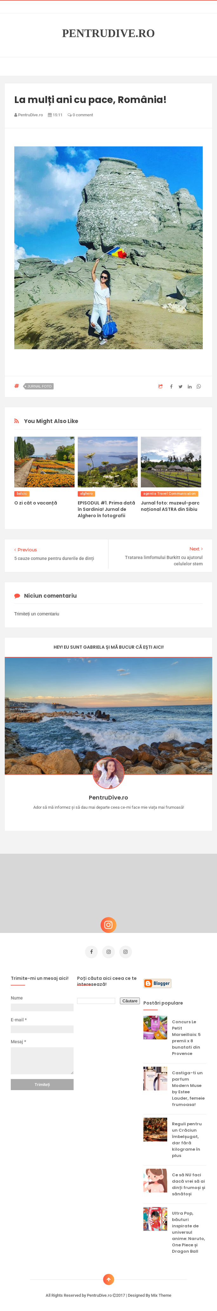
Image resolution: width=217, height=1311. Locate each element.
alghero (86, 494)
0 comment (80, 114)
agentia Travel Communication (169, 494)
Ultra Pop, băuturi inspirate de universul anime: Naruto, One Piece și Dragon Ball (188, 1231)
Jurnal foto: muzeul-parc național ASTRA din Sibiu (170, 506)
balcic (22, 494)
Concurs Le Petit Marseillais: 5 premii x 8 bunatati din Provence (186, 1036)
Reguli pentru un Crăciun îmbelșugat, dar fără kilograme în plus (187, 1138)
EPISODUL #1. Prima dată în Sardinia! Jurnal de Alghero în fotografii (106, 509)
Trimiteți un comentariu (36, 613)
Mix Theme (161, 1294)
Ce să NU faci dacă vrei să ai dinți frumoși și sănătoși (188, 1183)
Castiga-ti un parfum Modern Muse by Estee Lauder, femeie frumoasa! (188, 1087)
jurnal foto (40, 386)
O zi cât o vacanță (35, 503)
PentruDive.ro (108, 33)
